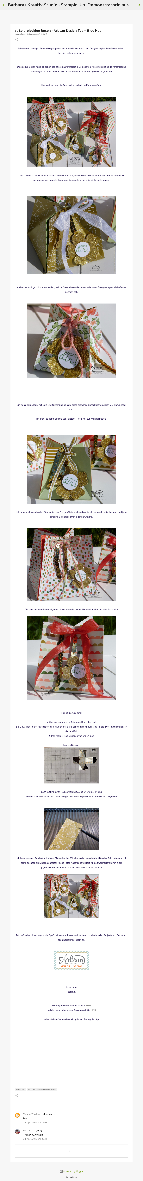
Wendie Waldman (32, 1114)
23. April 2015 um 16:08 (35, 1122)
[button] (16, 40)
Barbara (27, 1130)
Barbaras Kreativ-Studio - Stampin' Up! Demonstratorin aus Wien (74, 4)
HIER (88, 1005)
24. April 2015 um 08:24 (35, 1139)
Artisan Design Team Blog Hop (42, 1089)
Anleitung (20, 1089)
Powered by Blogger (71, 1171)
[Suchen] (139, 5)
